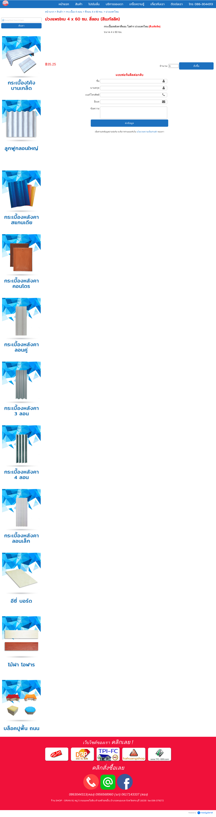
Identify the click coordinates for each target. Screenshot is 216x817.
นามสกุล (94, 87)
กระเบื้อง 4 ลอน (74, 11)
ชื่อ (97, 81)
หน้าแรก (49, 11)
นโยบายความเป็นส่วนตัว (147, 132)
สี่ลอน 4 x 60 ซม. (94, 11)
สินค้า (60, 11)
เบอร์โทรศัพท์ (92, 94)
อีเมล (96, 101)
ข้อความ (94, 108)
